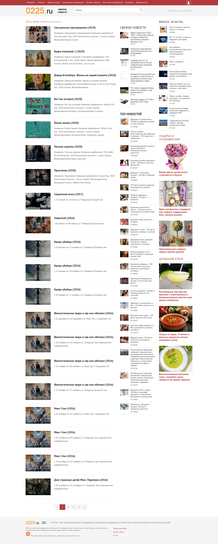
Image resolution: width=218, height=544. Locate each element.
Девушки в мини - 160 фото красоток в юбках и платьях (143, 231)
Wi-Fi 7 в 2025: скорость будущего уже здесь (180, 38)
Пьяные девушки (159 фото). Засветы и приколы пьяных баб (142, 254)
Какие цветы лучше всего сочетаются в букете (173, 174)
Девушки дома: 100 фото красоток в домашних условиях (142, 340)
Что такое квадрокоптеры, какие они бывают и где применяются (142, 90)
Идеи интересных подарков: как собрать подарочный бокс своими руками (175, 212)
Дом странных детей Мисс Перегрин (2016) (81, 480)
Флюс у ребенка (176, 62)
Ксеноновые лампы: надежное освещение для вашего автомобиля (180, 74)
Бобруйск (31, 2)
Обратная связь (120, 528)
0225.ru (28, 528)
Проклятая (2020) (65, 170)
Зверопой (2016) (64, 218)
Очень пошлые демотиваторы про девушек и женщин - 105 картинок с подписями (143, 135)
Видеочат (130, 2)
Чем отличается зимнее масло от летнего (179, 28)
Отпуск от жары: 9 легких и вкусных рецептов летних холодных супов (174, 337)
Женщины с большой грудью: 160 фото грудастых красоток (140, 406)
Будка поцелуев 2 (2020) (69, 51)
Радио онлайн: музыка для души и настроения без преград (179, 98)
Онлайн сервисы (93, 2)
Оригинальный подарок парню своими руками (172, 251)
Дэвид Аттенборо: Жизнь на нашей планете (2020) (85, 75)
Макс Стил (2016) (64, 409)
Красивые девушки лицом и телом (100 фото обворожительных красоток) (143, 149)
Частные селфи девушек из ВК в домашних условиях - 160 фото (142, 327)
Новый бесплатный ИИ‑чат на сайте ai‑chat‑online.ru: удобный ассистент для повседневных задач (143, 77)
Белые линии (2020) (66, 123)
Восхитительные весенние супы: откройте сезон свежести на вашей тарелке (174, 377)
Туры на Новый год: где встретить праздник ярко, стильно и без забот (180, 86)
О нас (115, 535)
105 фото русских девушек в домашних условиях (142, 186)
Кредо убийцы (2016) (67, 242)
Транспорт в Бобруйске (113, 2)
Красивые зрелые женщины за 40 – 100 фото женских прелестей (143, 163)
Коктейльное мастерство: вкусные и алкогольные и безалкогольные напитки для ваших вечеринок (175, 296)
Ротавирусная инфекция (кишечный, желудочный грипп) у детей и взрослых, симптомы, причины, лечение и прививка (142, 378)
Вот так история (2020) (68, 99)
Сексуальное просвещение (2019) (75, 28)
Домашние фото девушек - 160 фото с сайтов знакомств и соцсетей (142, 242)
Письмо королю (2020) (68, 147)
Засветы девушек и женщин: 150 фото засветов (139, 197)
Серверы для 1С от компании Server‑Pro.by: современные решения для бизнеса (141, 64)
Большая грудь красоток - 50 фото (142, 221)
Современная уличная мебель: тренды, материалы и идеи (179, 123)
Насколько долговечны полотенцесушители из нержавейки (141, 51)
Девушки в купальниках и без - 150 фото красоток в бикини (142, 305)
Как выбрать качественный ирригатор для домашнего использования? (180, 50)
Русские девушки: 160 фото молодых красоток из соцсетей (143, 293)
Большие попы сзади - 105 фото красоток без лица (142, 316)
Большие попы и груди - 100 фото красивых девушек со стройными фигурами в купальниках (141, 393)
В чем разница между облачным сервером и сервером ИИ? (179, 110)
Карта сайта (118, 532)
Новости (41, 2)
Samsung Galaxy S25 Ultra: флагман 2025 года (142, 100)
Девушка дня (142, 2)
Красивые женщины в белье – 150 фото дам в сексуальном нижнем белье (142, 209)
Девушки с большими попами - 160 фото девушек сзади (143, 175)
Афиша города (53, 2)
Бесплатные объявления (73, 2)
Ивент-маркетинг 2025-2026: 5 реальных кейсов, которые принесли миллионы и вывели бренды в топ (142, 37)
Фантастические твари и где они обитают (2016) (83, 313)
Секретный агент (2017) (68, 194)
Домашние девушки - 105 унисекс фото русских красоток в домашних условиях (142, 267)
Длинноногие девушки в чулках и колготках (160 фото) (141, 281)
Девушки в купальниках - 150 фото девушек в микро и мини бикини (142, 121)
